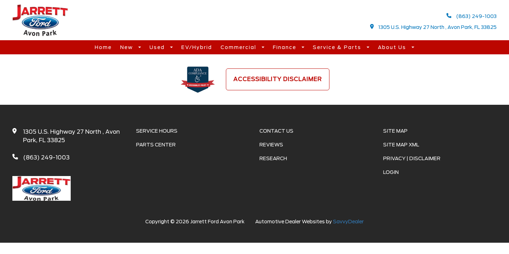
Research (273, 158)
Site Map (395, 131)
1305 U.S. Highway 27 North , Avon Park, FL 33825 (433, 27)
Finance (285, 47)
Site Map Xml (401, 144)
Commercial (239, 47)
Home (103, 47)
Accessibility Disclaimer (277, 79)
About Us (393, 47)
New (127, 47)
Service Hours (156, 131)
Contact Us (276, 131)
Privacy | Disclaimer (411, 158)
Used (158, 47)
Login (391, 172)
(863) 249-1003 (471, 16)
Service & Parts (338, 47)
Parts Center (156, 144)
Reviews (271, 144)
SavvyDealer (348, 221)
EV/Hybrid (196, 47)
